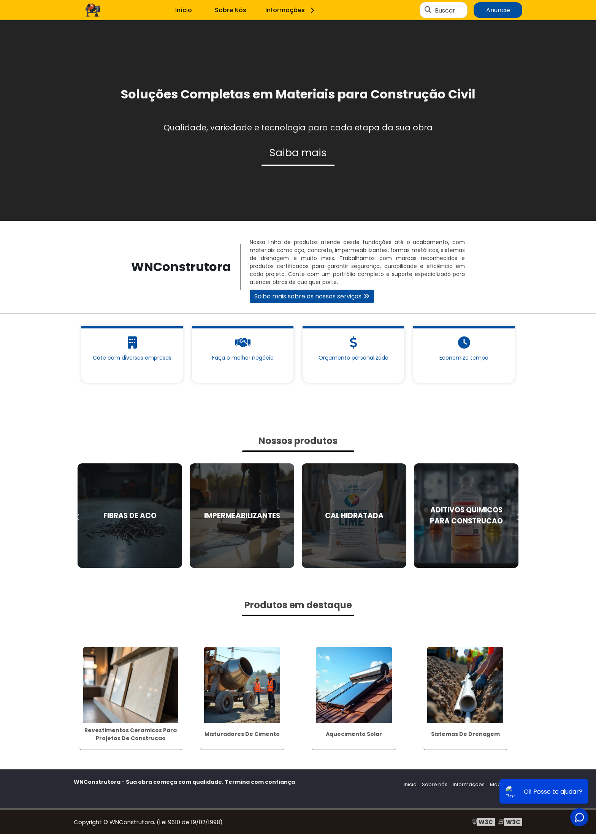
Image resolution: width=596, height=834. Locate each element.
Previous (77, 515)
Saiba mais (298, 152)
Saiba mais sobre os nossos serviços (307, 296)
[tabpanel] (298, 120)
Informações (291, 10)
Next (518, 515)
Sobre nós (434, 784)
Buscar (445, 10)
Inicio (410, 784)
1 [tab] (298, 211)
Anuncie (498, 10)
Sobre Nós (230, 10)
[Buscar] (428, 10)
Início (183, 10)
